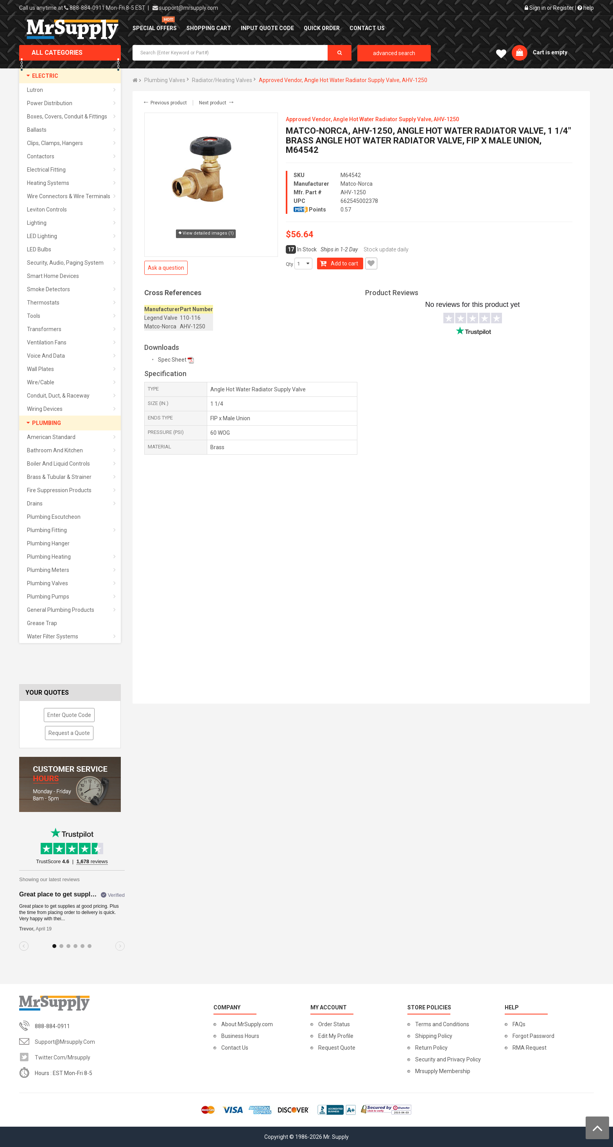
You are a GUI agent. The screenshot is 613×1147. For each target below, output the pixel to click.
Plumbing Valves (164, 80)
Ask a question (166, 268)
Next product (217, 103)
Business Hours (240, 1036)
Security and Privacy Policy (448, 1059)
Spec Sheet (172, 360)
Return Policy (431, 1048)
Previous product (164, 103)
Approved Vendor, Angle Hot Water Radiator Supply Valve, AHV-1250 (343, 80)
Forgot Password (533, 1036)
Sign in (537, 8)
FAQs (519, 1024)
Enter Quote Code (69, 715)
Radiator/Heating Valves (222, 80)
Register (563, 8)
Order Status (334, 1024)
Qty (289, 264)
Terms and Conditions (442, 1024)
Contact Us (234, 1048)
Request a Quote (69, 733)
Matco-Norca (357, 184)
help (585, 8)
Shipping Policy (433, 1036)
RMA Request (530, 1048)
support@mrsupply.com (188, 8)
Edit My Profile (335, 1036)
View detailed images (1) (206, 233)
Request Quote (336, 1048)
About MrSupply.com (247, 1024)
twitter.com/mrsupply (62, 1057)
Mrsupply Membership (442, 1071)
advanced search (394, 53)
